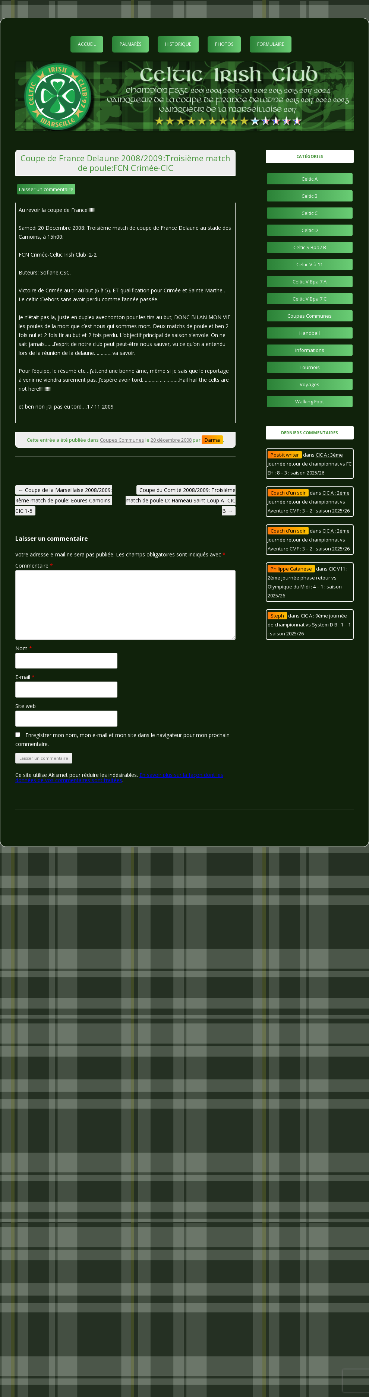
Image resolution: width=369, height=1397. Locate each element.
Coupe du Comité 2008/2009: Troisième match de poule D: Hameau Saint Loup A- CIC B (181, 500)
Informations (309, 350)
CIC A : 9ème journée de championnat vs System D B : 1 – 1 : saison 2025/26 (309, 624)
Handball (309, 333)
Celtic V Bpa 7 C (310, 298)
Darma (212, 439)
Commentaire (34, 565)
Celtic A (310, 178)
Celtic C (310, 213)
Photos (224, 44)
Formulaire (270, 44)
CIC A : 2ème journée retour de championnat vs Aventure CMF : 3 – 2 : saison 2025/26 (309, 501)
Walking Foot (309, 401)
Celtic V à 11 (309, 264)
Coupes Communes (122, 439)
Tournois (310, 367)
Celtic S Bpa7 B (309, 247)
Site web (25, 705)
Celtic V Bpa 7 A (310, 281)
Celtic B (310, 196)
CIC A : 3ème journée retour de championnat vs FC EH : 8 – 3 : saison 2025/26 (309, 463)
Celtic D (310, 230)
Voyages (309, 384)
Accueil (87, 44)
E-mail (25, 676)
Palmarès (130, 44)
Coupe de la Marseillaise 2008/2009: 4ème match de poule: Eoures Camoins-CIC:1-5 (63, 500)
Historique (178, 44)
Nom (23, 648)
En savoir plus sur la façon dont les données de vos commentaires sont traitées (119, 777)
